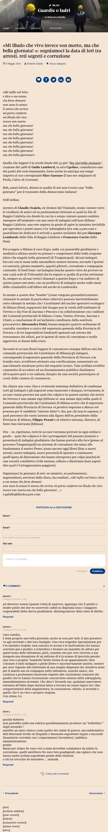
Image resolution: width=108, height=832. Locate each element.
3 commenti (54, 586)
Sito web (7, 543)
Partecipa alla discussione (54, 507)
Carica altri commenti (54, 773)
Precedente (10, 793)
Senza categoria (57, 63)
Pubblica (97, 571)
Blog (54, 5)
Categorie (56, 28)
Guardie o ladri (54, 10)
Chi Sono (20, 28)
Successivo (97, 793)
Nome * (7, 516)
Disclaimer (82, 571)
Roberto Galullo (56, 17)
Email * (6, 528)
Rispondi (8, 616)
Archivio (36, 28)
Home (6, 28)
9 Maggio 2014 (12, 63)
